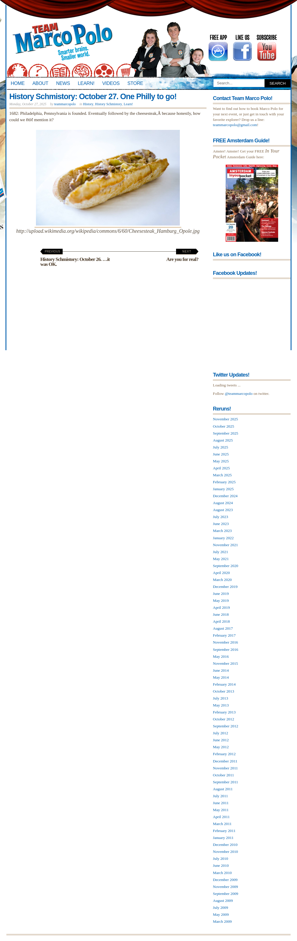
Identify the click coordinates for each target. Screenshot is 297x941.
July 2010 (220, 858)
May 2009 (221, 914)
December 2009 (225, 880)
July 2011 (220, 796)
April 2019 (221, 607)
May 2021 (221, 559)
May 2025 (221, 461)
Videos (110, 83)
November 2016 (225, 642)
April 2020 (221, 573)
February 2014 (224, 684)
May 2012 (221, 747)
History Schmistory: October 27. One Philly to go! (93, 96)
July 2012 (220, 733)
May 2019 (221, 600)
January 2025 (223, 489)
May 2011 (221, 810)
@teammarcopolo (239, 393)
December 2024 (225, 496)
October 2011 (223, 775)
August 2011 (223, 789)
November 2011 (225, 768)
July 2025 (220, 447)
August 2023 (223, 510)
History (88, 104)
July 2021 (220, 552)
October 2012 (223, 719)
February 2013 (224, 712)
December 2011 (225, 761)
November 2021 (225, 545)
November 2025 (225, 419)
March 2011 (222, 824)
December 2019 (225, 586)
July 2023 (220, 517)
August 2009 (223, 900)
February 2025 (224, 482)
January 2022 (223, 538)
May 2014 (221, 677)
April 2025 (221, 468)
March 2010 (222, 873)
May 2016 (221, 656)
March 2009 (222, 921)
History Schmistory (108, 104)
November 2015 (225, 663)
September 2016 (225, 649)
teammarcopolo (65, 104)
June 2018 (221, 614)
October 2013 (223, 691)
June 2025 (221, 454)
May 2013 (221, 705)
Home (18, 83)
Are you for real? (182, 256)
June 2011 (221, 803)
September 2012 (225, 726)
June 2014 (221, 670)
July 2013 (220, 698)
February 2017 (224, 635)
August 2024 (223, 503)
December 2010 (225, 844)
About (40, 83)
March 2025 (222, 475)
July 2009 (220, 907)
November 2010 (225, 851)
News (63, 83)
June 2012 (221, 740)
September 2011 (225, 782)
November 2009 (225, 886)
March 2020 (222, 579)
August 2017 (223, 628)
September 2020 (225, 566)
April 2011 (221, 817)
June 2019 (221, 593)
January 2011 (223, 837)
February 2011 (224, 831)
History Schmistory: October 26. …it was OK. (75, 258)
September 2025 (225, 433)
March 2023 (222, 530)
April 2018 (221, 621)
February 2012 (224, 754)
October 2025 (223, 426)
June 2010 (221, 865)
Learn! (86, 83)
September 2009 (225, 893)
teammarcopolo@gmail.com (235, 125)
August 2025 (223, 440)
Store (135, 83)
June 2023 (221, 524)
